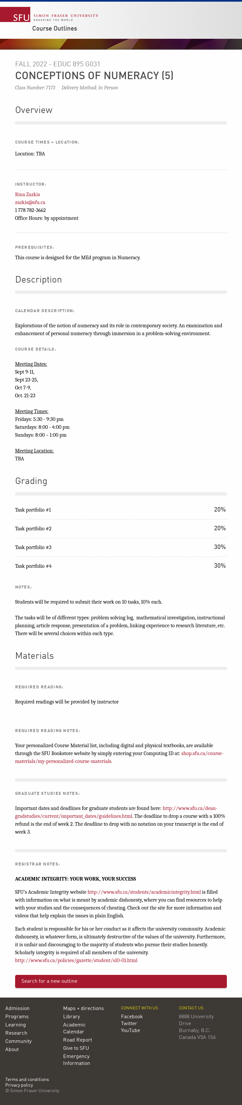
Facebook (132, 1017)
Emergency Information (76, 1060)
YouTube (130, 1030)
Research (16, 1033)
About (12, 1049)
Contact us (191, 1008)
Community (18, 1041)
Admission (17, 1008)
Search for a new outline (49, 981)
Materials (34, 656)
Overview (33, 110)
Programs (17, 1017)
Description (38, 280)
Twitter (129, 1023)
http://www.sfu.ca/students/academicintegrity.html (144, 892)
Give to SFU (76, 1048)
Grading (31, 481)
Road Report (77, 1040)
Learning (15, 1025)
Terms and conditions (27, 1080)
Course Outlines (54, 29)
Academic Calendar (74, 1029)
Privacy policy (19, 1085)
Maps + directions (83, 1008)
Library (71, 1017)
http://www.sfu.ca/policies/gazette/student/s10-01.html (76, 960)
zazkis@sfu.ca (30, 202)
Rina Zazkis (27, 194)
